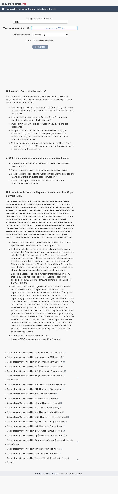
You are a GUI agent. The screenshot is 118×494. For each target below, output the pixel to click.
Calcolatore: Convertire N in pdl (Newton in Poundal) (32, 453)
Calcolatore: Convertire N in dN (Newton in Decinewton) (34, 366)
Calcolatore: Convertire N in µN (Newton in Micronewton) (35, 352)
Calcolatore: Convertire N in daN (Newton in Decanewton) (35, 371)
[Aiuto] (28, 28)
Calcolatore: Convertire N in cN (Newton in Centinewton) (35, 362)
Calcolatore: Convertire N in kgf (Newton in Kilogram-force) (36, 421)
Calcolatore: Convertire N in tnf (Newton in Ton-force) (33, 449)
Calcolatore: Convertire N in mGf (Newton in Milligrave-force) (37, 417)
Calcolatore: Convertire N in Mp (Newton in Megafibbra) (34, 412)
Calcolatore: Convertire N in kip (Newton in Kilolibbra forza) (36, 435)
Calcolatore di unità (46, 9)
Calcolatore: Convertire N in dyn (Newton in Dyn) (31, 393)
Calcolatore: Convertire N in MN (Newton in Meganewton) (35, 384)
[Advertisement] (40, 70)
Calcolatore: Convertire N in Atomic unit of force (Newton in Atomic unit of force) (40, 442)
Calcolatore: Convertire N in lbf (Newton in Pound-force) (35, 431)
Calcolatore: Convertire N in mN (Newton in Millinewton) (34, 357)
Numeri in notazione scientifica (40, 41)
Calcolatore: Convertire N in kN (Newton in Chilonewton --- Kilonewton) (36, 377)
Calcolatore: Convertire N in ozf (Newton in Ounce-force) (35, 426)
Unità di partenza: (21, 34)
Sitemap (54, 473)
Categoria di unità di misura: (39, 18)
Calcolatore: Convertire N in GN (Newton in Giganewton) (34, 389)
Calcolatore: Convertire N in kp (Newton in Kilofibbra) (33, 407)
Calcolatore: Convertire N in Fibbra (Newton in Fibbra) (33, 403)
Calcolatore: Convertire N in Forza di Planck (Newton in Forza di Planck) (38, 460)
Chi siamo (39, 473)
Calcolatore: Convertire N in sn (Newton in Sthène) (32, 398)
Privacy (46, 473)
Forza (19, 166)
